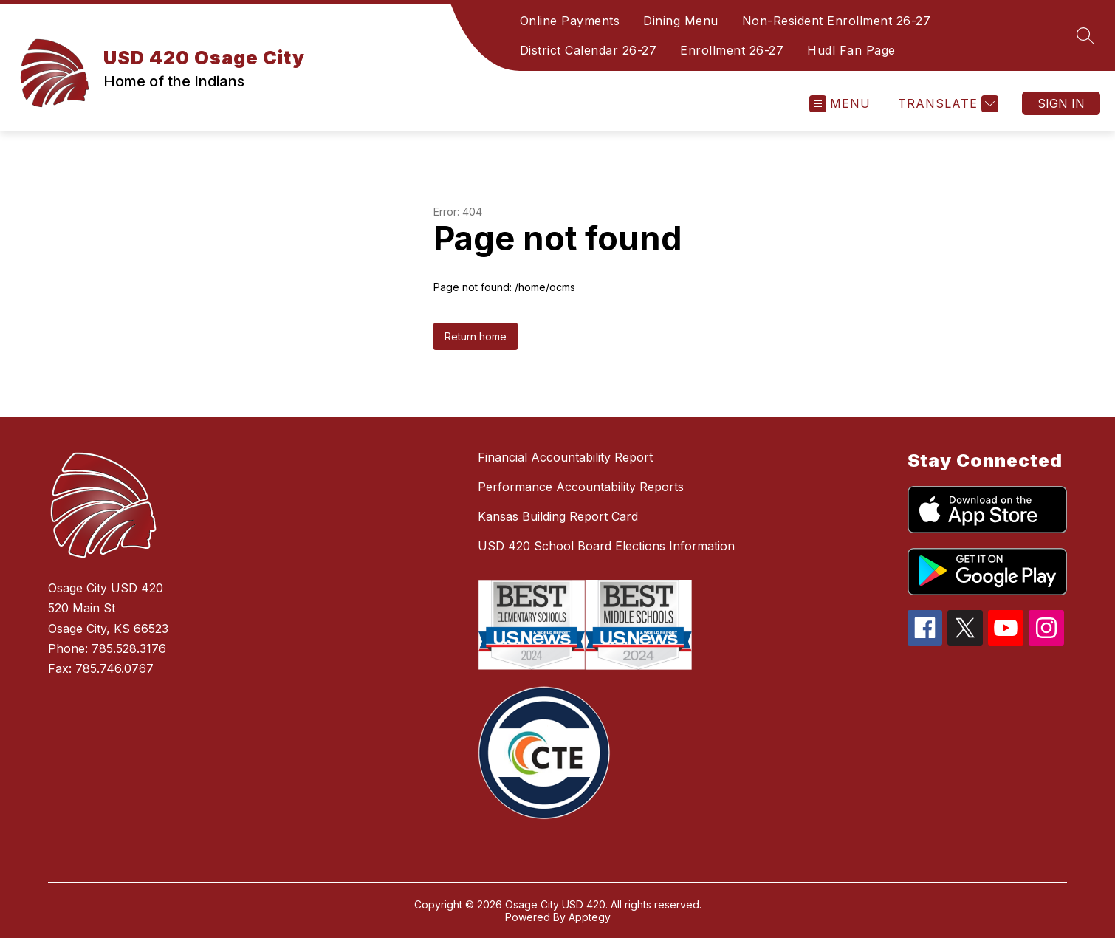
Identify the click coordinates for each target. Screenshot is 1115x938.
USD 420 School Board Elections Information (606, 545)
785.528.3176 (129, 648)
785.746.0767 (114, 668)
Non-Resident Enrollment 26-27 (836, 20)
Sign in (1061, 103)
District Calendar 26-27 (588, 50)
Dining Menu (680, 20)
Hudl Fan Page (851, 50)
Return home (476, 336)
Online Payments (570, 20)
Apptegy (590, 917)
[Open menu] (840, 104)
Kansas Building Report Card (558, 516)
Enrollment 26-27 (731, 50)
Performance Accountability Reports (581, 486)
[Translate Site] (946, 104)
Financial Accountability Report (565, 457)
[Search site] (1085, 35)
